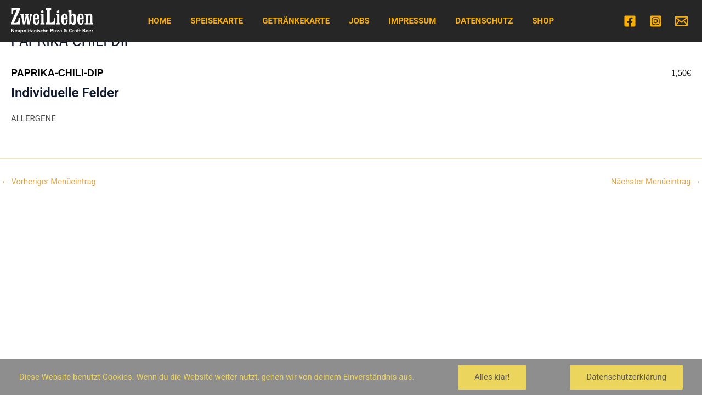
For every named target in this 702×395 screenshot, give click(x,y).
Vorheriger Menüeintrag (49, 182)
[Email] (681, 21)
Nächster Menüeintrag (655, 182)
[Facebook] (629, 21)
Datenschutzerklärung (626, 377)
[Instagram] (655, 21)
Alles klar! (492, 377)
